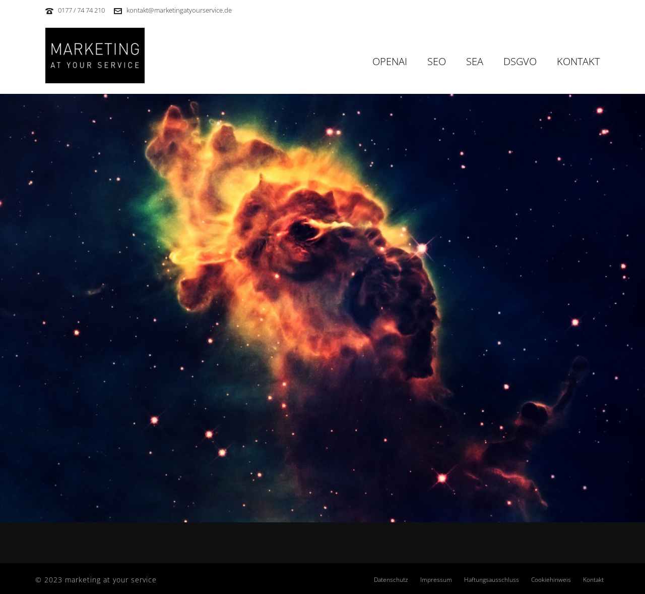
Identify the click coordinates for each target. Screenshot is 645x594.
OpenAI (389, 62)
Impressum (436, 580)
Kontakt (578, 62)
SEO (436, 62)
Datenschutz (391, 580)
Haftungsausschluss (491, 580)
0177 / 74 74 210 (81, 10)
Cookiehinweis (551, 580)
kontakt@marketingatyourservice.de (179, 10)
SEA (474, 62)
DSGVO (520, 62)
